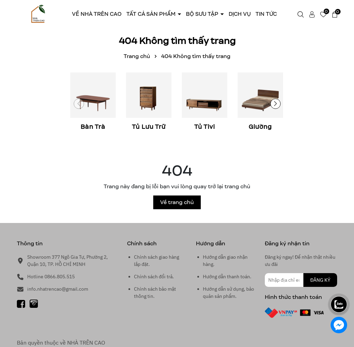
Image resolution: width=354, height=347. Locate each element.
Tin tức (266, 14)
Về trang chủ (177, 202)
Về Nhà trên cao (97, 14)
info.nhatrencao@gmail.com (57, 289)
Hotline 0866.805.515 (51, 276)
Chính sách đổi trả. (154, 276)
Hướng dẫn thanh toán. (227, 276)
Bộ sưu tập (203, 14)
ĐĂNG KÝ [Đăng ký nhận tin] (320, 280)
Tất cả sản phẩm (151, 14)
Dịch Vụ (240, 14)
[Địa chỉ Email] (301, 280)
